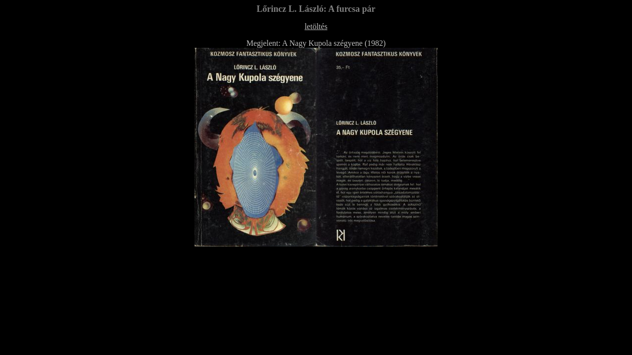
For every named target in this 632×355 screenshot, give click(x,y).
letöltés (316, 26)
